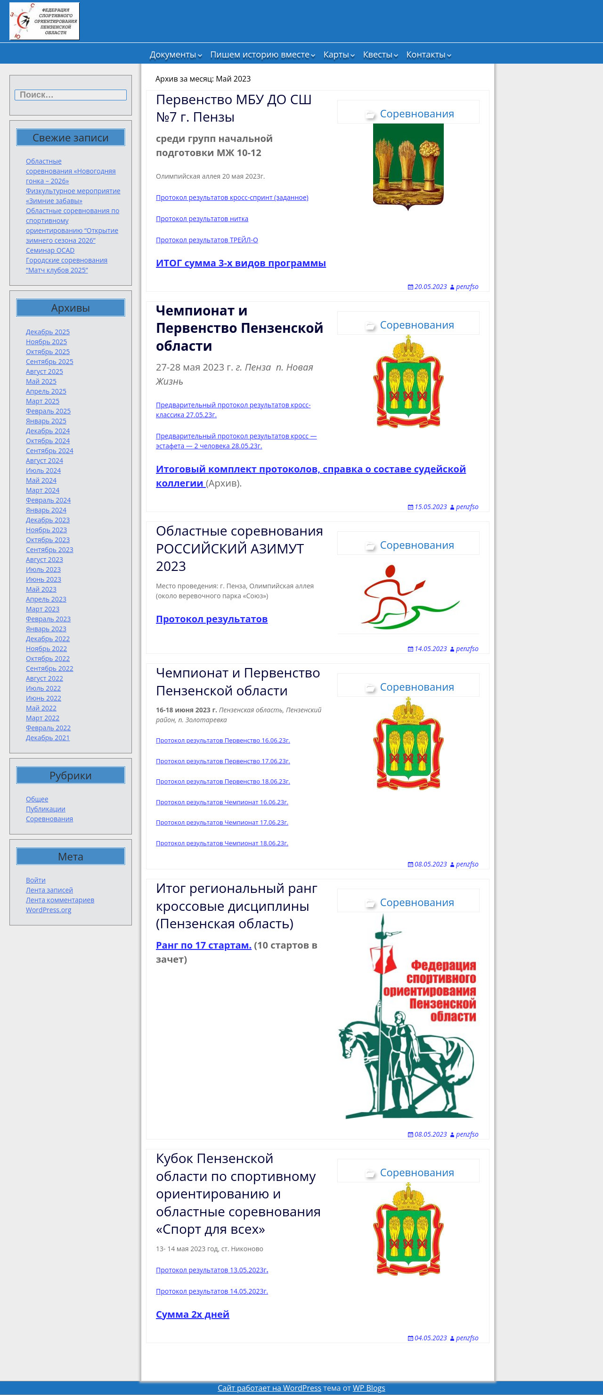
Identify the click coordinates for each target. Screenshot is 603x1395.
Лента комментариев (60, 899)
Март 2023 (42, 608)
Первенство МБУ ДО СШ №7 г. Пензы (234, 108)
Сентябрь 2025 (49, 361)
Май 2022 (41, 707)
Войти (36, 879)
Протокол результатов (212, 618)
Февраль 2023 (48, 618)
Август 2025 (44, 371)
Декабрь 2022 (48, 638)
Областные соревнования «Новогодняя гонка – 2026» (71, 171)
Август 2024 (44, 460)
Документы (173, 54)
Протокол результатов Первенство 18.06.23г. (223, 781)
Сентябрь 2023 (49, 549)
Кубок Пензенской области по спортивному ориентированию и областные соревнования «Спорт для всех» (238, 1193)
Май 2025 (41, 381)
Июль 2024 (43, 470)
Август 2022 (44, 678)
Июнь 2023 (43, 579)
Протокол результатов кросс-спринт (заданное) (232, 197)
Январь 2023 (46, 628)
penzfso (467, 286)
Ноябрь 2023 (46, 529)
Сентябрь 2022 (49, 668)
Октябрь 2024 (48, 440)
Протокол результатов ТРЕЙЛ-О (207, 239)
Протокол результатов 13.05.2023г (212, 1269)
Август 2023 (44, 559)
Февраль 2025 (48, 410)
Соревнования (49, 818)
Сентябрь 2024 (49, 450)
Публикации (45, 808)
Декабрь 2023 (48, 519)
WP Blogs (369, 1388)
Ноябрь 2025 (46, 341)
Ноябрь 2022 (46, 648)
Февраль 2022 (48, 727)
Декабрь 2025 (48, 331)
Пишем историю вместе (260, 54)
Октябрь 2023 (48, 539)
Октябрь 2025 (48, 351)
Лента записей (49, 889)
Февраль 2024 (48, 499)
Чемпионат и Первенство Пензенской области (238, 681)
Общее (37, 798)
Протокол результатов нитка (202, 218)
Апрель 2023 (46, 598)
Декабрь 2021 (48, 737)
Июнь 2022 (43, 697)
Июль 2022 (43, 688)
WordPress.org (48, 909)
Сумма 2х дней (192, 1314)
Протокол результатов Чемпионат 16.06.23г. (222, 802)
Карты (336, 54)
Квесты (377, 54)
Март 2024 (42, 490)
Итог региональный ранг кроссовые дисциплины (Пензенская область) (237, 905)
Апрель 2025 (46, 391)
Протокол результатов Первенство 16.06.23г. (223, 740)
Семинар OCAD (50, 250)
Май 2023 (41, 589)
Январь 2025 (46, 420)
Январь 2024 (46, 509)
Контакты (426, 54)
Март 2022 (42, 717)
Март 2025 (42, 400)
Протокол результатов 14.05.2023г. (212, 1291)
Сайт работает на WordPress (269, 1388)
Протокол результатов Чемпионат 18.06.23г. (222, 843)
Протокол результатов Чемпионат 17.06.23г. (222, 822)
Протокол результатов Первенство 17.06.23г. (223, 761)
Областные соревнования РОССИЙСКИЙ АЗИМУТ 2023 (239, 548)
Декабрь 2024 (48, 430)
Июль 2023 (43, 569)
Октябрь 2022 (48, 658)
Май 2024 (41, 480)
